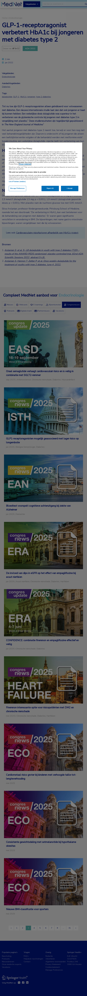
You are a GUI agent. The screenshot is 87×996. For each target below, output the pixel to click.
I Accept (69, 188)
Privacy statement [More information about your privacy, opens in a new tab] (25, 164)
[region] (43, 169)
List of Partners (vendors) (17, 182)
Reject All (50, 188)
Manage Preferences (17, 188)
